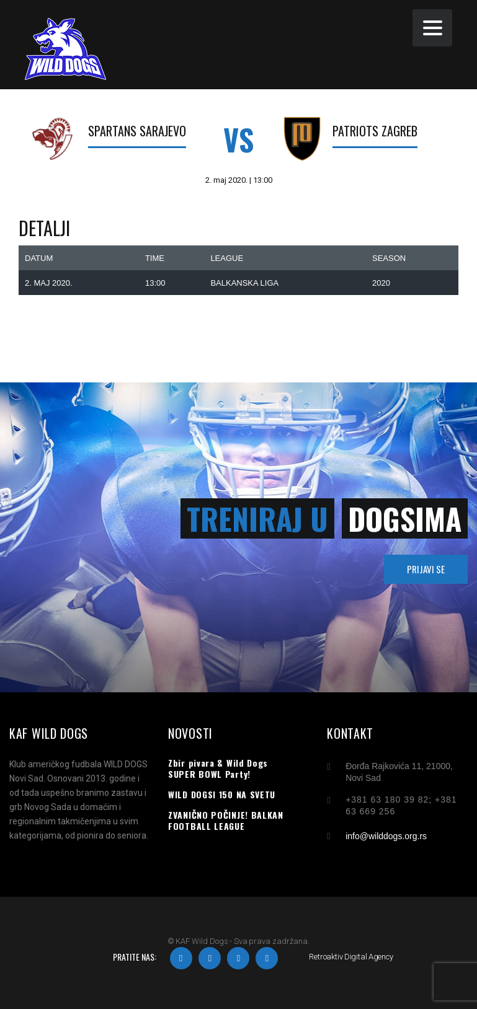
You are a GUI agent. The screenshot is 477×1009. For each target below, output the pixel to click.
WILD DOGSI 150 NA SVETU (221, 794)
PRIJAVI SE (426, 569)
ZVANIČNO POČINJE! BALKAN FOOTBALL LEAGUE (225, 820)
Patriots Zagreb (374, 130)
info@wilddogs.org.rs (386, 836)
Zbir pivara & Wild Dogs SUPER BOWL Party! (218, 768)
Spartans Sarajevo (137, 130)
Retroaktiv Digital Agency (351, 956)
